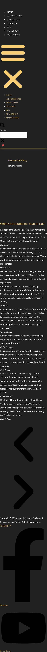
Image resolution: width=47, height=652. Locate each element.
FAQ (9, 27)
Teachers (12, 23)
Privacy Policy (5, 651)
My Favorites (13, 35)
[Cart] (3, 146)
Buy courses (13, 20)
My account (13, 31)
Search (3, 130)
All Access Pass (14, 16)
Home (10, 12)
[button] (13, 66)
